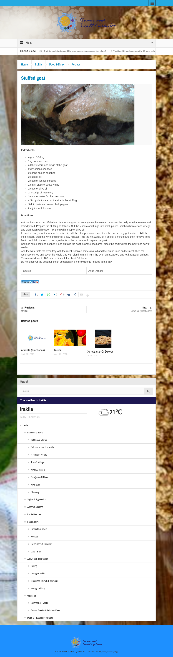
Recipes (76, 64)
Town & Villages (38, 462)
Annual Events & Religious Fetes (45, 610)
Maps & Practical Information (40, 618)
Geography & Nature (40, 477)
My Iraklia (35, 484)
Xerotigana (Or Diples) (100, 351)
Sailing (34, 566)
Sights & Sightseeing (36, 499)
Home (24, 64)
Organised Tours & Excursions (44, 581)
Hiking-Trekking (38, 588)
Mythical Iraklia (38, 469)
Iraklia (38, 64)
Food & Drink (56, 64)
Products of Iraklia (39, 529)
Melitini (53, 309)
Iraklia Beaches (34, 514)
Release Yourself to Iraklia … (44, 447)
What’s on (31, 596)
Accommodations (35, 507)
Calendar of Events (39, 603)
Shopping (35, 492)
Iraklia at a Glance (39, 439)
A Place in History (39, 454)
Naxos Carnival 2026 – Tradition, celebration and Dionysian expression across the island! (72, 51)
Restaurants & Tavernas (41, 544)
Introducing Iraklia (35, 432)
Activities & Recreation (37, 559)
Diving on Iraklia (38, 573)
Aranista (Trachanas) (119, 309)
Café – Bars (36, 551)
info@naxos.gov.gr (110, 651)
